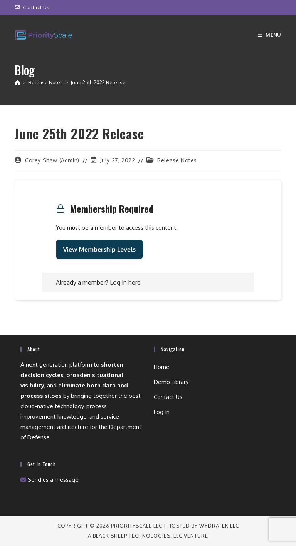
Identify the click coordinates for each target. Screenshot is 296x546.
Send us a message (49, 479)
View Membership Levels (99, 249)
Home (162, 367)
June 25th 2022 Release (98, 82)
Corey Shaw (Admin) (52, 160)
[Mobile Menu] (269, 35)
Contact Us (36, 7)
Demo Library (171, 382)
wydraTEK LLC (219, 526)
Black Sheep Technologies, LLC (137, 536)
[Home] (17, 82)
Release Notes (177, 160)
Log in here (125, 282)
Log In (162, 412)
